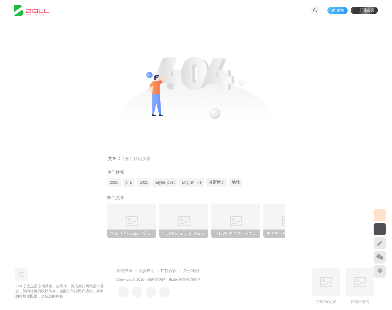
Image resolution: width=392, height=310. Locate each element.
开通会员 (364, 10)
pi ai (129, 182)
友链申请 (124, 270)
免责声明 (147, 270)
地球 (236, 182)
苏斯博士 (217, 182)
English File (192, 182)
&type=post (165, 182)
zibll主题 (179, 279)
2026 (114, 182)
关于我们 (191, 270)
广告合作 (169, 270)
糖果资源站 (156, 279)
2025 (144, 182)
